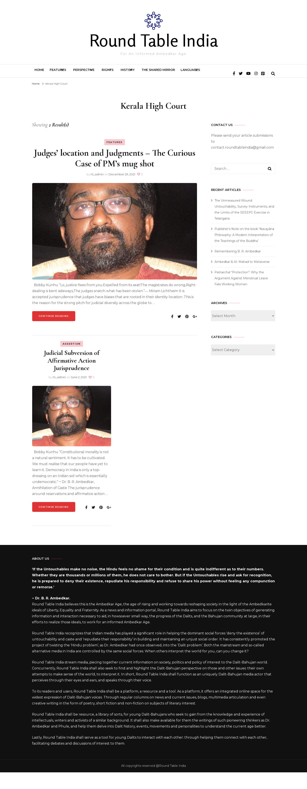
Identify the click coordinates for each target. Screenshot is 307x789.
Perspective (105, 73)
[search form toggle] (273, 90)
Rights (139, 73)
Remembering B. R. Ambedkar (237, 268)
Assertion (72, 360)
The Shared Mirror (210, 73)
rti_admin (97, 191)
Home (43, 73)
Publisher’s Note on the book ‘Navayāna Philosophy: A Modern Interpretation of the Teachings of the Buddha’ (244, 251)
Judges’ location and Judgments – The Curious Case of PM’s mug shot (114, 175)
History (169, 73)
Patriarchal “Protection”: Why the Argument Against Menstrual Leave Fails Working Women (241, 295)
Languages (249, 73)
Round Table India (153, 40)
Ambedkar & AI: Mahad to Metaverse (242, 278)
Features (69, 73)
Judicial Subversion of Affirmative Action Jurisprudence (71, 377)
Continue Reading (54, 332)
